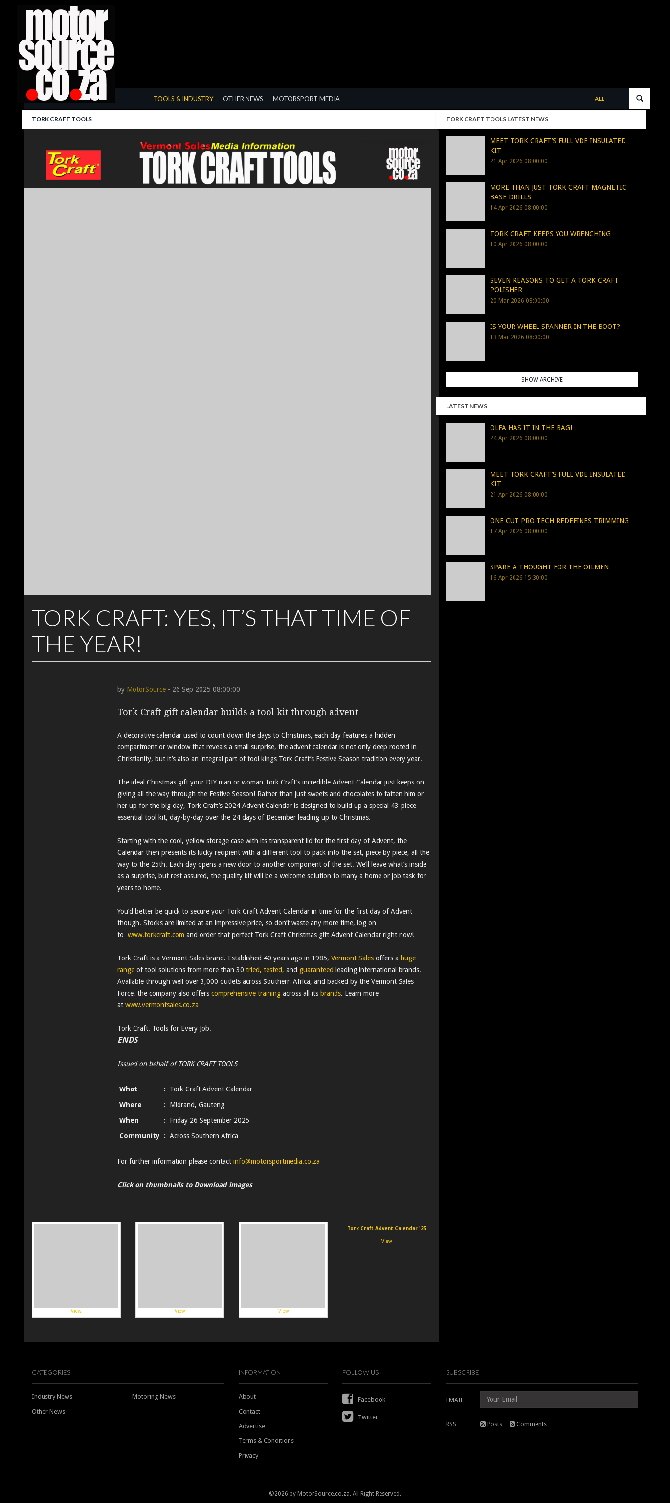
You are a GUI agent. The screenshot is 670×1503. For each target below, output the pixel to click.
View (76, 1269)
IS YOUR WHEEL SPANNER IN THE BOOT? (555, 326)
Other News (48, 1411)
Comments (528, 1424)
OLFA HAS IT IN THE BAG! (531, 428)
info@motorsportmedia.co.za (276, 1161)
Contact (249, 1411)
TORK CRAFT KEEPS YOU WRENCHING (550, 234)
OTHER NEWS (243, 99)
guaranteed (316, 970)
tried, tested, (265, 970)
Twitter (360, 1417)
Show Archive (542, 379)
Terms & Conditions (266, 1440)
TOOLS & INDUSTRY (183, 99)
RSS (451, 1424)
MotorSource (146, 689)
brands (330, 993)
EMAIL (455, 1400)
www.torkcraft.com (156, 934)
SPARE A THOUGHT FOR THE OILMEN (549, 567)
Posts (491, 1424)
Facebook (363, 1399)
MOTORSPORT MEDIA (306, 99)
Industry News (52, 1396)
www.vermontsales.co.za (162, 1005)
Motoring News (154, 1396)
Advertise (252, 1426)
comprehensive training (246, 993)
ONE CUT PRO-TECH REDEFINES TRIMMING (559, 520)
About (247, 1396)
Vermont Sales (352, 958)
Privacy (248, 1455)
